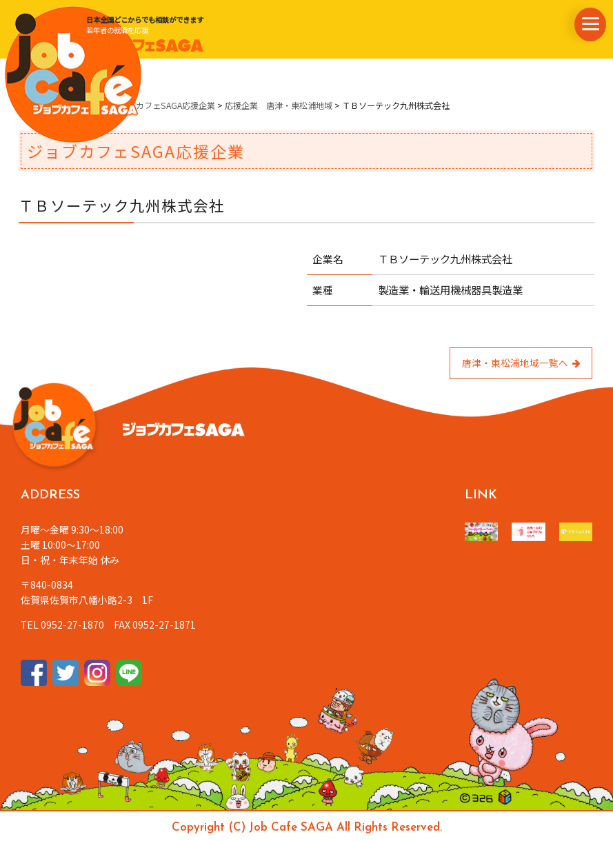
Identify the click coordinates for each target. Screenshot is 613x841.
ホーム (31, 105)
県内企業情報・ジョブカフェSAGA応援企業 (134, 105)
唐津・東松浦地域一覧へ (521, 362)
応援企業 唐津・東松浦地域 (278, 105)
